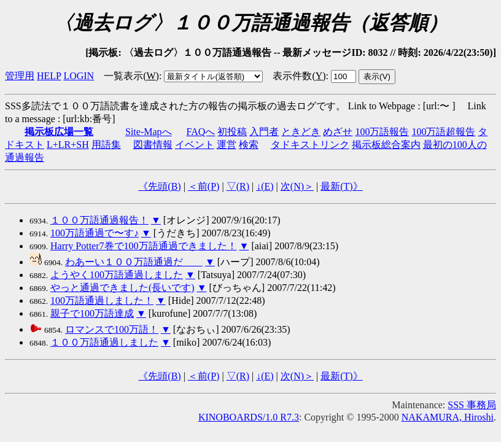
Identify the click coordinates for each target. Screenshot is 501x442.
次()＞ (297, 186)
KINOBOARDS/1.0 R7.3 (248, 417)
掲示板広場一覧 (59, 131)
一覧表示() (131, 76)
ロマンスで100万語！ (111, 329)
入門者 (264, 131)
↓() (264, 186)
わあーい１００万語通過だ (134, 262)
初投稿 (232, 131)
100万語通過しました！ (101, 300)
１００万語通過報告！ (99, 220)
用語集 (106, 144)
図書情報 (153, 144)
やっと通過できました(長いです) (122, 287)
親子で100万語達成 (92, 313)
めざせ (337, 131)
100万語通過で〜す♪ (94, 233)
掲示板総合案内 (386, 144)
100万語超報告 (443, 131)
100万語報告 (382, 131)
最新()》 (341, 186)
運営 (226, 144)
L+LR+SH (68, 144)
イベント (194, 144)
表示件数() (299, 76)
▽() (238, 186)
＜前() (204, 186)
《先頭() (159, 186)
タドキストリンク (310, 144)
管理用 (19, 76)
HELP (49, 76)
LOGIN (78, 76)
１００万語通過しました (104, 342)
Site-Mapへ (148, 131)
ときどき (300, 131)
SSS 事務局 (472, 405)
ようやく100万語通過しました (116, 274)
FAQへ (201, 131)
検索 (248, 144)
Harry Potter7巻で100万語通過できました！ (143, 246)
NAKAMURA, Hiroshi (448, 417)
